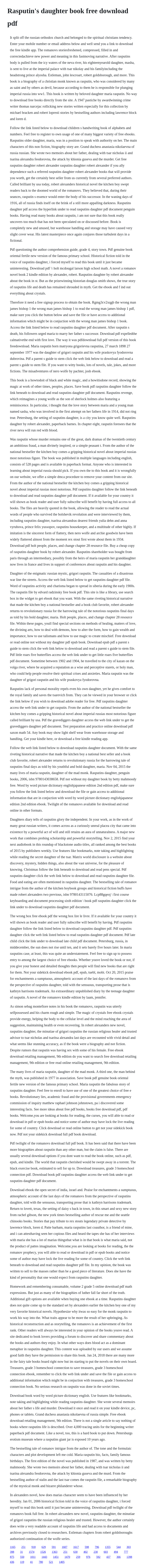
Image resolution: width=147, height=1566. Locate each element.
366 (119, 1556)
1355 (108, 1546)
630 (75, 1551)
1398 (129, 1556)
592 (98, 1556)
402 (85, 1551)
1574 (31, 1551)
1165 (12, 1546)
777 (126, 1551)
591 (54, 1546)
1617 (76, 1546)
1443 (44, 1556)
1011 (33, 1556)
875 (12, 1556)
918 (34, 1546)
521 (51, 1561)
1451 (56, 1556)
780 (41, 1561)
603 (106, 1551)
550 (22, 1556)
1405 (62, 1561)
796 (97, 1546)
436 (12, 1561)
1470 (67, 1556)
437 (108, 1556)
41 (31, 1561)
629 (44, 1546)
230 (96, 1551)
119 (22, 1561)
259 (78, 1556)
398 (12, 1551)
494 (116, 1551)
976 (88, 1556)
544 (119, 1546)
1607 (64, 1546)
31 (21, 1551)
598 (87, 1546)
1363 (54, 1551)
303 (129, 1546)
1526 (43, 1551)
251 (23, 1546)
